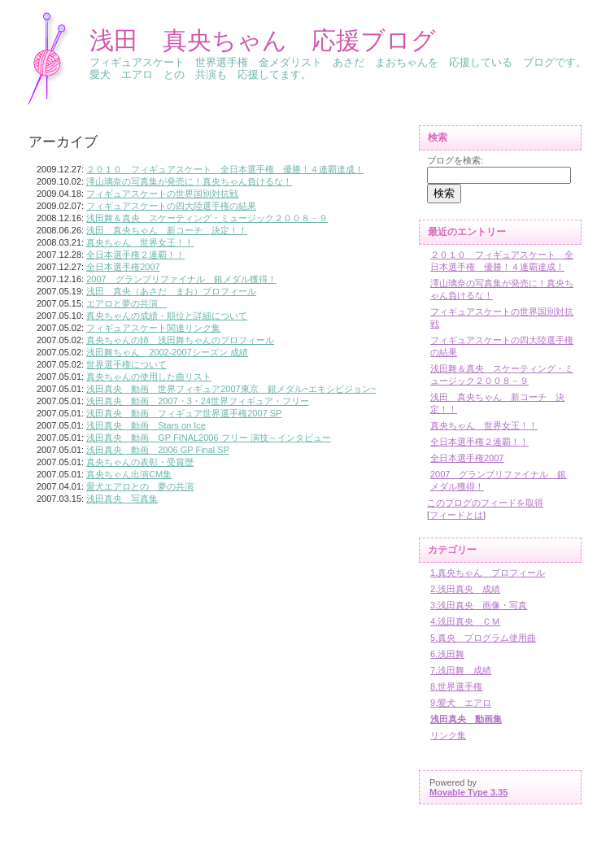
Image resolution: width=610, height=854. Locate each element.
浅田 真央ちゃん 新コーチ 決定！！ (166, 230)
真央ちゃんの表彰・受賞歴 (140, 462)
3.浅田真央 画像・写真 (478, 605)
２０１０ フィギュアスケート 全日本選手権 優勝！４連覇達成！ (225, 169)
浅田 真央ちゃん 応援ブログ (262, 40)
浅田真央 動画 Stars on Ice (146, 425)
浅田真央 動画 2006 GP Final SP (157, 450)
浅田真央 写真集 (122, 498)
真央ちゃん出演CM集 (129, 474)
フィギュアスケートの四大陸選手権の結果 (171, 206)
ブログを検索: (455, 160)
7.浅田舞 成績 (460, 670)
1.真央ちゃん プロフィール (487, 572)
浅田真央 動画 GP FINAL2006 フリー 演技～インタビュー (208, 437)
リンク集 (448, 735)
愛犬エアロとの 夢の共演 (140, 486)
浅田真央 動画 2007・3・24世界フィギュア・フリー (197, 401)
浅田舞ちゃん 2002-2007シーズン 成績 (167, 352)
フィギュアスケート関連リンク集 (153, 328)
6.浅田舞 (447, 654)
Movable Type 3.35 (468, 792)
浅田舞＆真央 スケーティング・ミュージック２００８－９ (207, 218)
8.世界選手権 (456, 686)
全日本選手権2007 (122, 267)
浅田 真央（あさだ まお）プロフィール (171, 291)
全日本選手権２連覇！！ (135, 254)
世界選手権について (126, 364)
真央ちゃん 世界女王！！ (140, 242)
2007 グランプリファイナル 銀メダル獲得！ (181, 279)
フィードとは (456, 515)
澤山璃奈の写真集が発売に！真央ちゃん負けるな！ (189, 181)
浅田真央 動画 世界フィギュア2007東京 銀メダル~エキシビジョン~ (231, 389)
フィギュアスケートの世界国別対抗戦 (162, 193)
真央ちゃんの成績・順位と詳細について (166, 315)
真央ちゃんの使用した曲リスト (148, 376)
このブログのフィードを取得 (485, 503)
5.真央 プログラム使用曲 (483, 638)
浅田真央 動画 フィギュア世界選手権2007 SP (183, 413)
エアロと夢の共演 (126, 303)
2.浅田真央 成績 (465, 589)
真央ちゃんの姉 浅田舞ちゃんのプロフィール (180, 340)
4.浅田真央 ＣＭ (465, 621)
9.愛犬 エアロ (460, 703)
